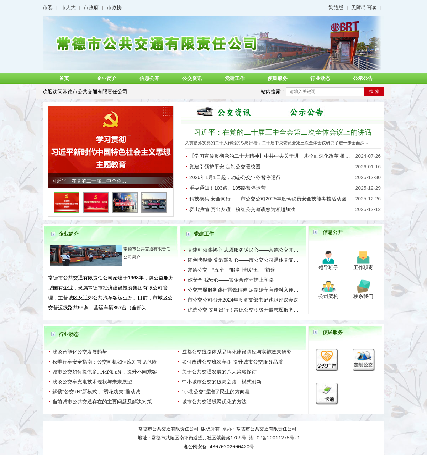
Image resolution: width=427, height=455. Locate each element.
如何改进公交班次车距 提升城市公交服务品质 (232, 362)
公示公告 (363, 78)
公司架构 (328, 296)
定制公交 (364, 352)
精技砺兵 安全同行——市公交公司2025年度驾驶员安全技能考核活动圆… (270, 199)
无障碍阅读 (363, 7)
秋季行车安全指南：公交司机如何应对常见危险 (104, 362)
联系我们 (363, 296)
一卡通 (327, 386)
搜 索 (374, 91)
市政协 (114, 7)
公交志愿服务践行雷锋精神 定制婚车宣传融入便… (243, 290)
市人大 (68, 7)
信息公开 (149, 78)
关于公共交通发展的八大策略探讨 (219, 372)
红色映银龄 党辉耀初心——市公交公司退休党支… (243, 260)
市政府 (91, 7)
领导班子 (328, 267)
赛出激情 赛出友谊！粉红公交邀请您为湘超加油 (242, 209)
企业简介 (107, 78)
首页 (64, 78)
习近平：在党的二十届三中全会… (89, 181)
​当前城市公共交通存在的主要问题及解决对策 (102, 401)
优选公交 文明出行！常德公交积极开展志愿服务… (243, 310)
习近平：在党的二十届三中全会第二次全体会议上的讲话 (283, 132)
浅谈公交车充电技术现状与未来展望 (92, 382)
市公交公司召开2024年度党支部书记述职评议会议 (243, 300)
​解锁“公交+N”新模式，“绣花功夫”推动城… (98, 391)
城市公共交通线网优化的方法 (214, 401)
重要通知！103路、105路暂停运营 (227, 188)
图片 (227, 111)
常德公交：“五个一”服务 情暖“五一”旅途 (231, 270)
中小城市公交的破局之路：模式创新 (222, 382)
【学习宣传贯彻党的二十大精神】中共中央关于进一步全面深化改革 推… (269, 156)
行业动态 (320, 78)
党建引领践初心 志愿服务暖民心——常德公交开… (243, 250)
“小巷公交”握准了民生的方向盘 (216, 391)
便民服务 (278, 78)
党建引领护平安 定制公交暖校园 (224, 166)
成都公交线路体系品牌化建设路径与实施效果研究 (236, 352)
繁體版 (335, 7)
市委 (48, 7)
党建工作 (235, 78)
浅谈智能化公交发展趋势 (79, 352)
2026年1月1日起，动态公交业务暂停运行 (235, 177)
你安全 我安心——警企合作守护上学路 (231, 280)
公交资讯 (192, 78)
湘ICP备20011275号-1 (274, 438)
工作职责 (363, 267)
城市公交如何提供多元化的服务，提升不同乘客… (107, 372)
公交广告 (327, 352)
